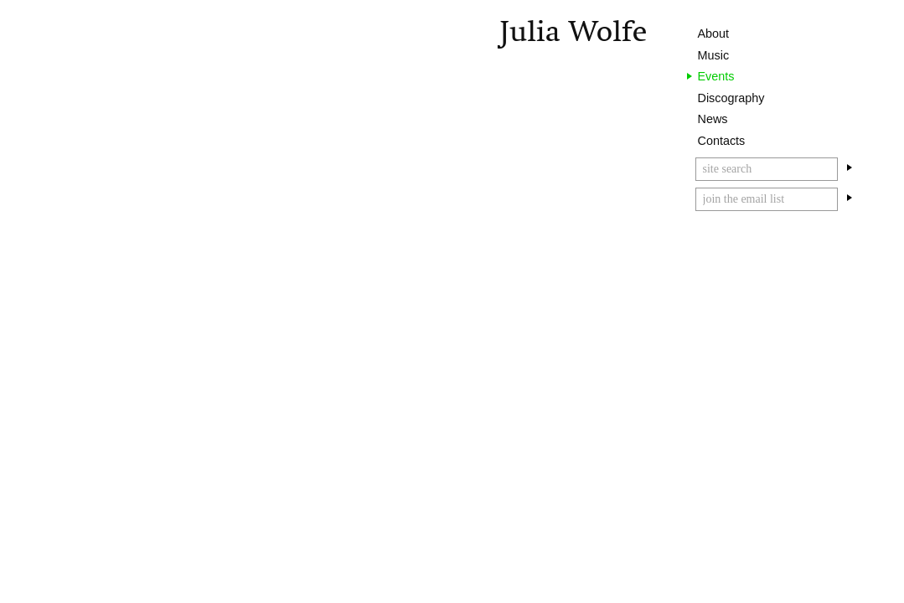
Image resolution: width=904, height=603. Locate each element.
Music (714, 55)
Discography (731, 98)
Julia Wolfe (573, 31)
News (713, 119)
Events (716, 76)
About (714, 33)
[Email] (766, 199)
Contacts (722, 140)
